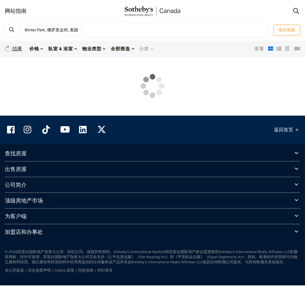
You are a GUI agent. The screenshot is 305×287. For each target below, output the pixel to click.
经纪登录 (105, 270)
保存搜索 (286, 30)
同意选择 (85, 270)
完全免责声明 (39, 270)
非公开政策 (14, 270)
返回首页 (287, 130)
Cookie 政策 (64, 270)
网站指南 (16, 11)
